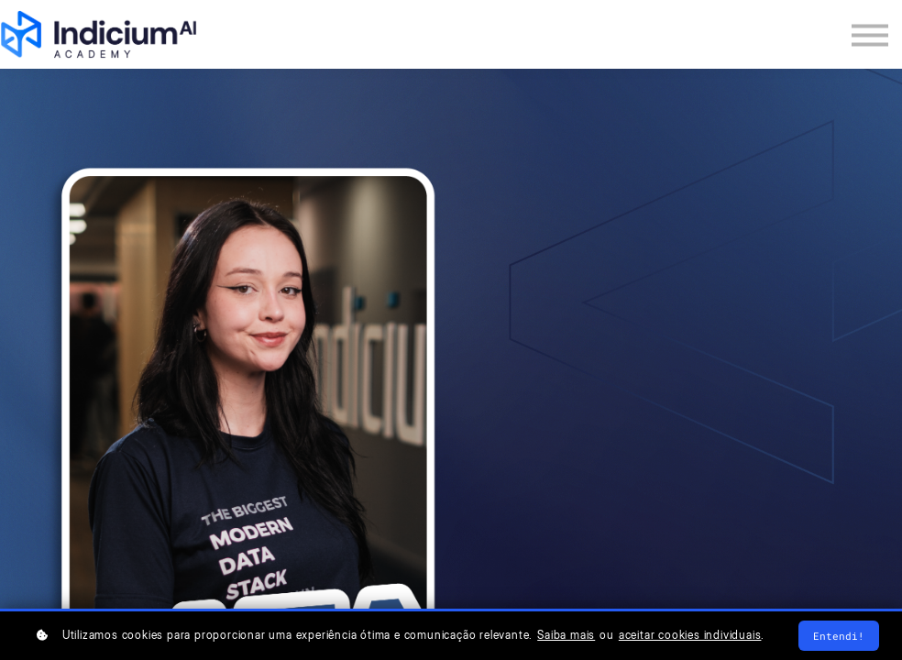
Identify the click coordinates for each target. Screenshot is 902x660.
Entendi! (838, 636)
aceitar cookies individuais (690, 635)
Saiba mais (566, 635)
